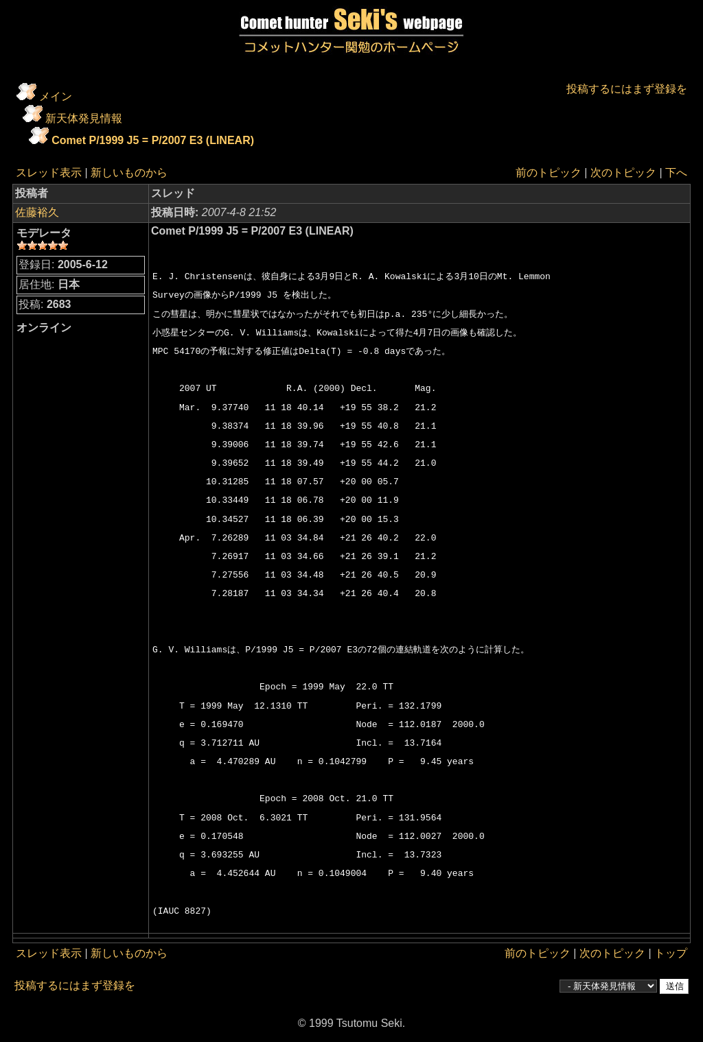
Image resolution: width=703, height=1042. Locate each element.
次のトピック (623, 172)
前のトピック (548, 172)
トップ (670, 953)
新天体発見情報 (83, 118)
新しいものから (129, 172)
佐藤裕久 (37, 212)
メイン (55, 96)
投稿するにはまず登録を (626, 89)
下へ (676, 172)
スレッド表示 (49, 172)
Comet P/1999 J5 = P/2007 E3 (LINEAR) (152, 140)
